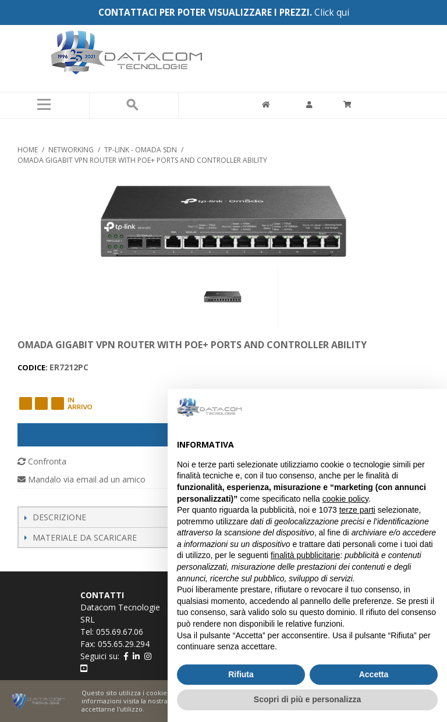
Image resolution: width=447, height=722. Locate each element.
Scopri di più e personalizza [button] (307, 699)
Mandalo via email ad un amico (81, 479)
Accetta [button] (374, 674)
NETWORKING (71, 150)
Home (27, 150)
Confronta (41, 461)
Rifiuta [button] (241, 674)
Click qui (331, 12)
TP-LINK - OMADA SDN (140, 150)
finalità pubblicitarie (305, 555)
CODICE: (33, 367)
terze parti (357, 509)
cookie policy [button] (345, 498)
